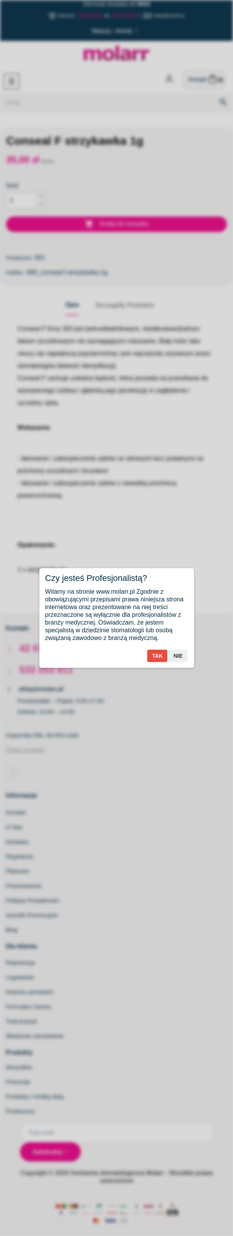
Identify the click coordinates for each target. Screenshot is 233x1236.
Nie (177, 656)
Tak (157, 656)
